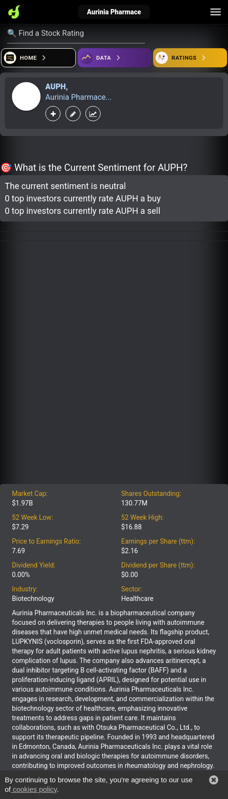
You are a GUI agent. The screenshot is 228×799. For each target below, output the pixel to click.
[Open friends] (190, 57)
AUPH (55, 86)
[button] (213, 779)
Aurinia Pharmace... (78, 97)
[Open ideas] (115, 57)
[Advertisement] (114, 365)
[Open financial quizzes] (38, 57)
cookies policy (34, 789)
